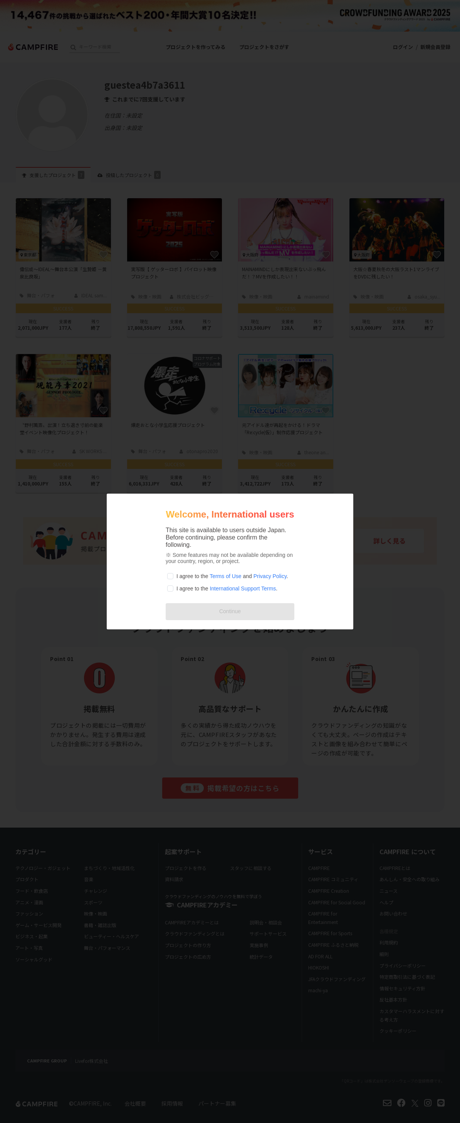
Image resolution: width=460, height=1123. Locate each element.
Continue (230, 611)
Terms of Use (225, 576)
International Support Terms (243, 588)
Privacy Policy (270, 576)
